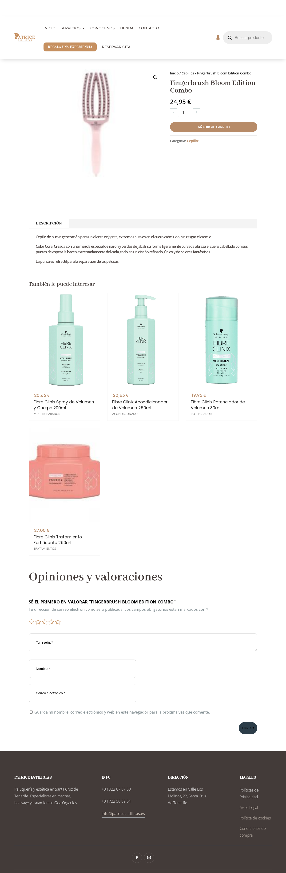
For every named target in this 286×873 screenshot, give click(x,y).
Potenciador (201, 375)
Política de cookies (255, 801)
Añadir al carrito (214, 110)
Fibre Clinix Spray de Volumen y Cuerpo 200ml (64, 381)
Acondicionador (125, 388)
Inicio (174, 56)
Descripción (49, 207)
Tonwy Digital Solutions (193, 863)
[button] (155, 61)
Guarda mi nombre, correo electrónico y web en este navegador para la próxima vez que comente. (122, 695)
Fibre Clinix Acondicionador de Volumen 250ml (139, 379)
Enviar (248, 711)
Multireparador (47, 390)
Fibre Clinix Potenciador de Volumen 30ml (218, 366)
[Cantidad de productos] (185, 96)
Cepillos (188, 56)
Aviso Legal (249, 791)
